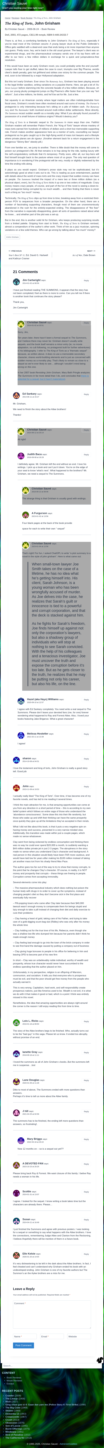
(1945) (16, 1426)
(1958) (15, 1398)
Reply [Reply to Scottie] (86, 1192)
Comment (20, 1303)
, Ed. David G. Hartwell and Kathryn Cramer (29, 254)
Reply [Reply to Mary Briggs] (86, 1139)
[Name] (25, 1336)
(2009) (13, 1395)
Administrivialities (68, 1444)
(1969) (16, 1407)
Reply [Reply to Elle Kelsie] (86, 1254)
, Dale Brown (74, 253)
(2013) (12, 1420)
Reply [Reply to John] (86, 787)
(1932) (17, 1435)
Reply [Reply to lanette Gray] (86, 1052)
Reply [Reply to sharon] (86, 759)
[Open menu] (100, 5)
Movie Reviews (14, 1380)
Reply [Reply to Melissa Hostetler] (86, 734)
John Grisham (12, 237)
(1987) (16, 1417)
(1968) (12, 1410)
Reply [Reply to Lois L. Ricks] (86, 1021)
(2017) (11, 1401)
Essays (10, 1383)
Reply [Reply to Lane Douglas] (86, 1080)
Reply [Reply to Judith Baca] (86, 455)
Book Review (48, 29)
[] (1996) (45, 1404)
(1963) (15, 1414)
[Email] (52, 1336)
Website (73, 1336)
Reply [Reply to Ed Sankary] (86, 394)
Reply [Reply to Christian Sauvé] (86, 323)
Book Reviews (14, 1377)
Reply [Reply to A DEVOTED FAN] (86, 1164)
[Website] (79, 1336)
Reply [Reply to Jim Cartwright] (86, 280)
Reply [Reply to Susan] (86, 1220)
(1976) (15, 1423)
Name (18, 1336)
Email (45, 1336)
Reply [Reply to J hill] (86, 1111)
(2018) (18, 1438)
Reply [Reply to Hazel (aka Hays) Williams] (86, 700)
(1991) (14, 1432)
